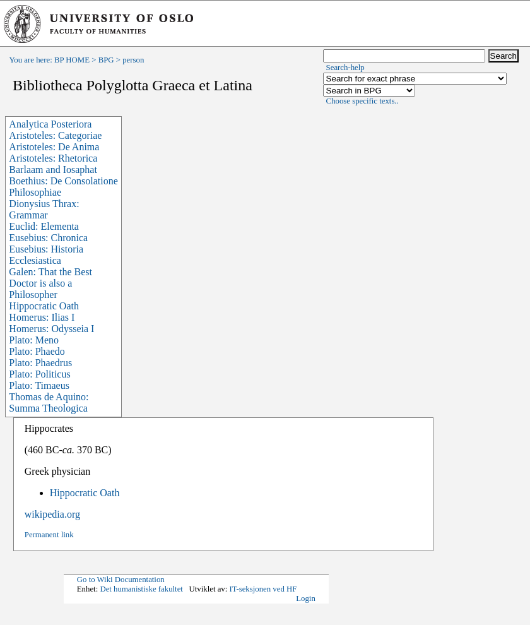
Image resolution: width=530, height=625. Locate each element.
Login (305, 598)
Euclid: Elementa (44, 226)
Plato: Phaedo (36, 351)
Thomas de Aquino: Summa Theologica (48, 402)
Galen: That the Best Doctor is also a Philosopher (50, 283)
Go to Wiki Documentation (121, 579)
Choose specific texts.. (362, 101)
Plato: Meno (34, 340)
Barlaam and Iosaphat (53, 169)
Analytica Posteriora (50, 124)
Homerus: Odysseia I (51, 328)
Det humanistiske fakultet (141, 589)
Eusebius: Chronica (48, 237)
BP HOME (72, 60)
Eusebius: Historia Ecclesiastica (46, 255)
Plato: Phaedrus (40, 362)
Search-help (345, 67)
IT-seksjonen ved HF (263, 589)
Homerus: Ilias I (41, 317)
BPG (106, 60)
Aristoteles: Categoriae (55, 135)
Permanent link (49, 534)
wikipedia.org (52, 514)
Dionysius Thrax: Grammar (44, 209)
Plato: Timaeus (39, 385)
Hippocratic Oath (44, 306)
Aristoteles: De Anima (54, 146)
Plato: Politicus (39, 374)
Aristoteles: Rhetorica (53, 158)
